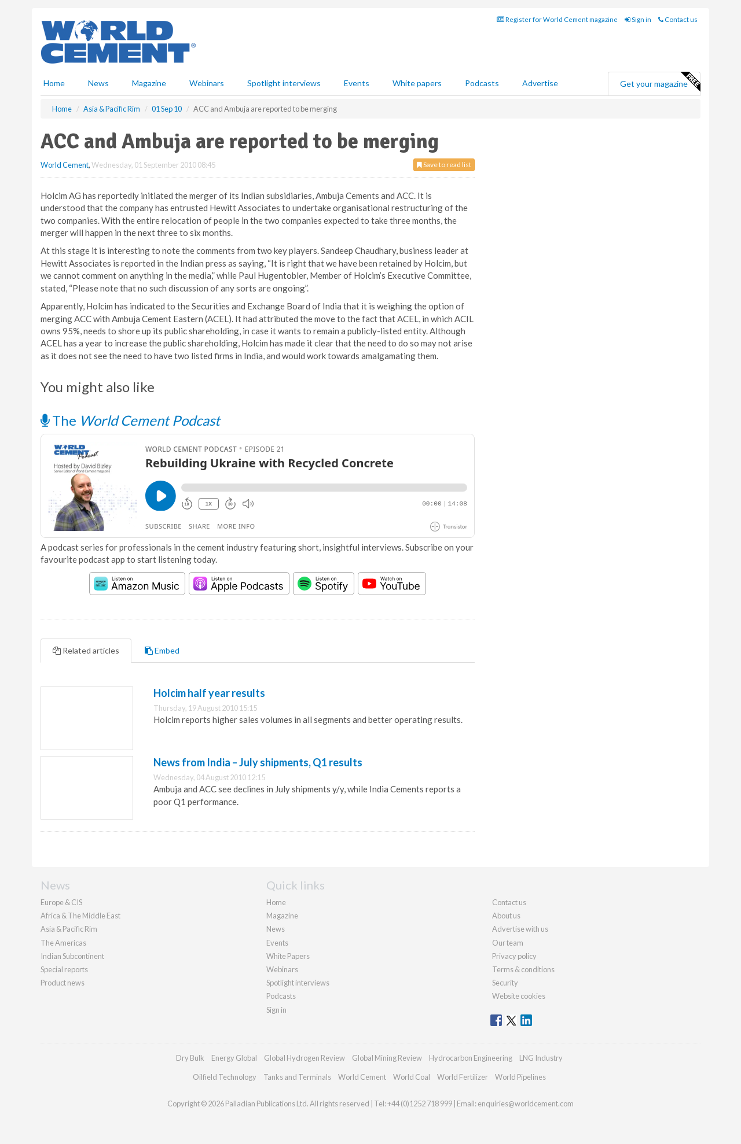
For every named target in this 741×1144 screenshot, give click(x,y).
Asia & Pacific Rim (69, 928)
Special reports (64, 969)
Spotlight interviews (284, 83)
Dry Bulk (190, 1057)
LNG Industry (541, 1057)
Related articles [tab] (86, 650)
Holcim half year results (209, 693)
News (275, 928)
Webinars (206, 83)
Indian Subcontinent (72, 956)
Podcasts (482, 83)
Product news (63, 982)
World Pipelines (520, 1077)
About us (506, 915)
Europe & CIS (61, 902)
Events (356, 83)
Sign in (638, 19)
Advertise (540, 83)
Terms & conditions (523, 969)
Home (54, 83)
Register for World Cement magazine (557, 19)
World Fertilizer (462, 1077)
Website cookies (518, 996)
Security (505, 982)
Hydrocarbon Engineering (470, 1057)
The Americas (63, 942)
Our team (507, 942)
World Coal (411, 1077)
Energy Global (234, 1057)
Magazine (149, 83)
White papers (417, 83)
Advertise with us (520, 928)
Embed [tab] (162, 650)
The (130, 420)
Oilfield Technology (224, 1077)
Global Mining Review (387, 1057)
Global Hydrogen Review (304, 1057)
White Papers (288, 956)
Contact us (678, 19)
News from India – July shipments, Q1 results (257, 762)
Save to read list (444, 164)
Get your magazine (660, 82)
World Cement (65, 164)
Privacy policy (514, 956)
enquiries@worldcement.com (526, 1103)
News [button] (98, 83)
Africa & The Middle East (80, 915)
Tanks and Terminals (297, 1077)
